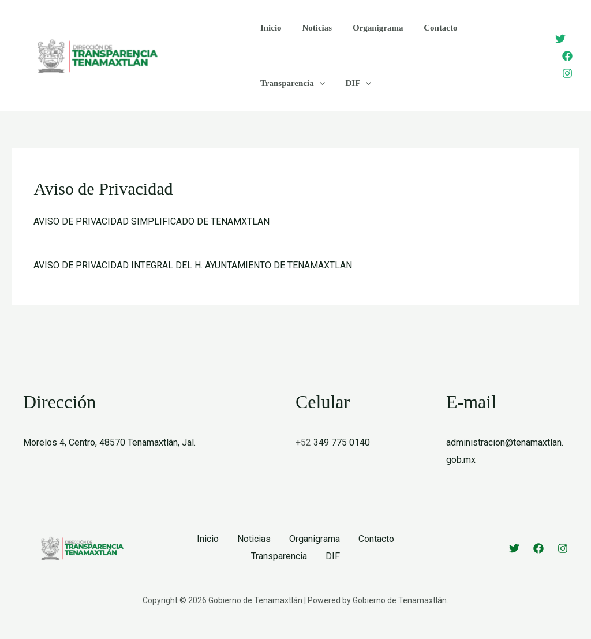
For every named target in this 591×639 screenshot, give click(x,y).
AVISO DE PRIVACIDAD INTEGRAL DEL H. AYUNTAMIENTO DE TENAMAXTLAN (192, 265)
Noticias (312, 27)
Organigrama (369, 27)
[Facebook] (567, 56)
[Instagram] (567, 73)
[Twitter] (560, 38)
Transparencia (291, 83)
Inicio (269, 27)
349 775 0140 (341, 442)
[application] (317, 83)
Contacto (429, 27)
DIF (353, 83)
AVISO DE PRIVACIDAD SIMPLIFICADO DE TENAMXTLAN (151, 221)
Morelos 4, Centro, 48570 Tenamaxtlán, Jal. (109, 442)
